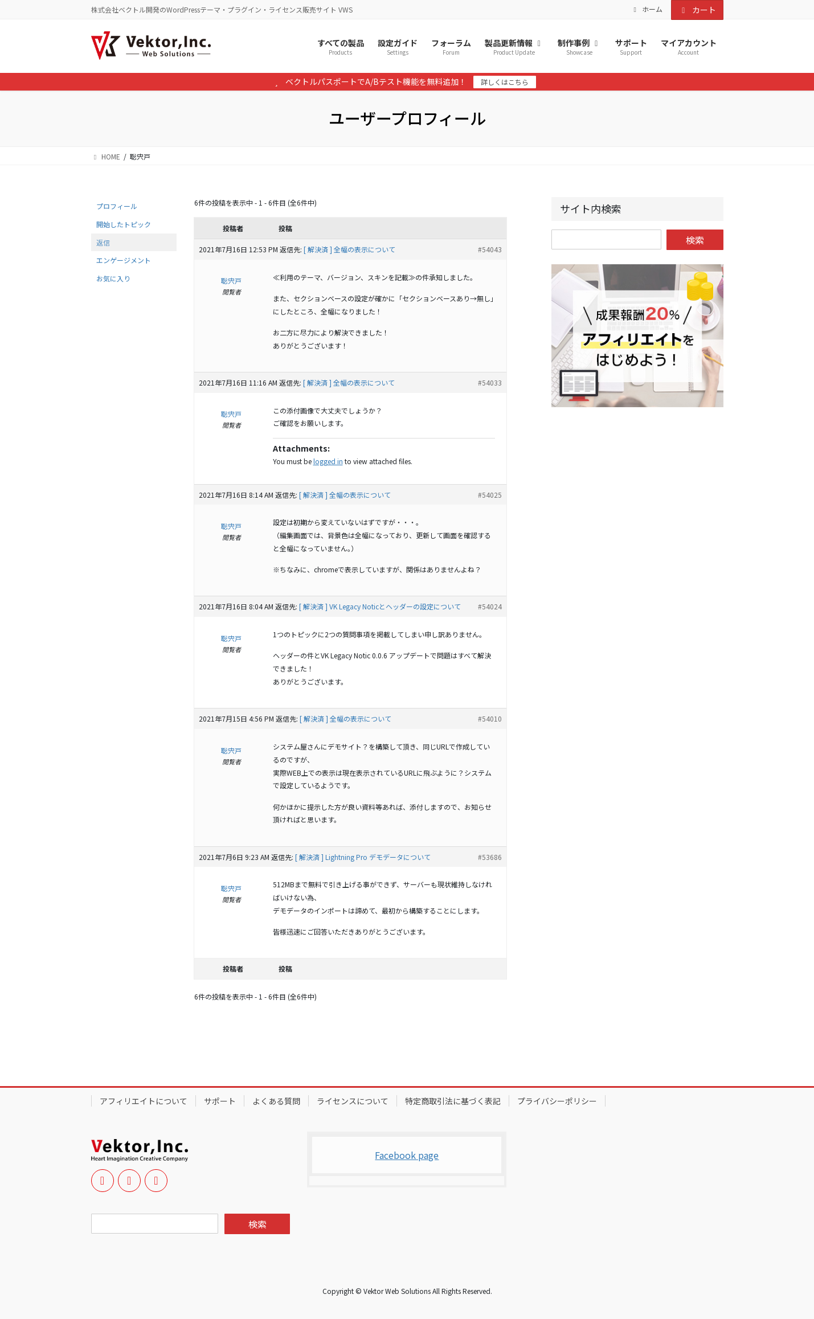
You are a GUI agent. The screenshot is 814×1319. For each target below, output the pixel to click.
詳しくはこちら (505, 82)
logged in (328, 461)
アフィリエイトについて (143, 1101)
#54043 (490, 249)
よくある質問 (276, 1101)
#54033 (490, 382)
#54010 (490, 718)
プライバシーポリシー (557, 1101)
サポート (220, 1101)
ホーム (646, 9)
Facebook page (407, 1155)
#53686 (490, 857)
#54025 (490, 494)
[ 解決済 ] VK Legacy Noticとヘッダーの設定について (380, 606)
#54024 (490, 606)
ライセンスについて (352, 1101)
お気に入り (113, 278)
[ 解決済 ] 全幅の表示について (349, 249)
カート (697, 9)
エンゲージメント (123, 260)
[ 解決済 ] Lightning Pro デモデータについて (363, 857)
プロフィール (116, 206)
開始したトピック (123, 224)
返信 (103, 242)
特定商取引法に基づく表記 (453, 1101)
